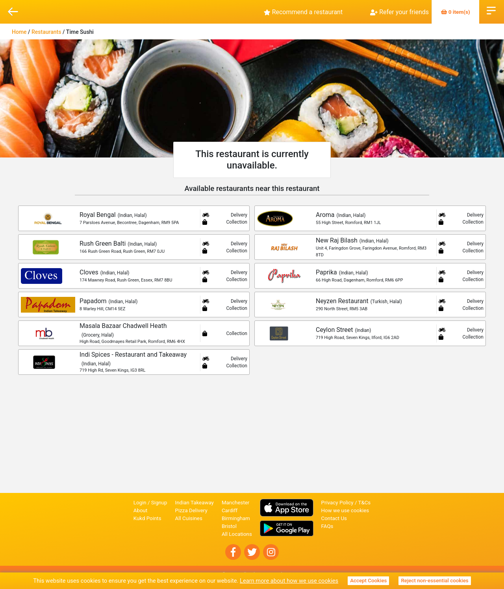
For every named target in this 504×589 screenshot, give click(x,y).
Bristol (229, 526)
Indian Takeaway (194, 503)
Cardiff (229, 510)
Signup (159, 503)
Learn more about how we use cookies (289, 580)
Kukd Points (147, 518)
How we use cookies (345, 510)
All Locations (237, 534)
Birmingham (236, 518)
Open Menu (491, 10)
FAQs (327, 526)
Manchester (235, 503)
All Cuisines (188, 518)
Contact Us (334, 518)
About (140, 510)
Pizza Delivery (191, 510)
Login (139, 503)
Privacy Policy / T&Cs (346, 503)
